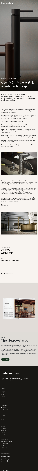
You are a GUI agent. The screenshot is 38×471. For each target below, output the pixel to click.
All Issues (3, 407)
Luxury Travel (4, 443)
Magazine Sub (4, 409)
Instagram (3, 428)
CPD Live (3, 458)
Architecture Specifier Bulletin (8, 461)
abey (2, 260)
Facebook (3, 430)
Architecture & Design (6, 441)
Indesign (3, 445)
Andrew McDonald (11, 78)
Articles (3, 393)
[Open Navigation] (35, 3)
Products (3, 78)
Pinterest (3, 434)
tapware (16, 260)
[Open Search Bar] (31, 3)
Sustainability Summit (6, 460)
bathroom (7, 260)
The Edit (3, 396)
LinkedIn (3, 432)
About (2, 418)
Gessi (12, 260)
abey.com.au (4, 205)
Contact (3, 420)
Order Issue (5, 359)
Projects (3, 391)
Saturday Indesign (5, 456)
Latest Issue (4, 405)
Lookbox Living (5, 447)
